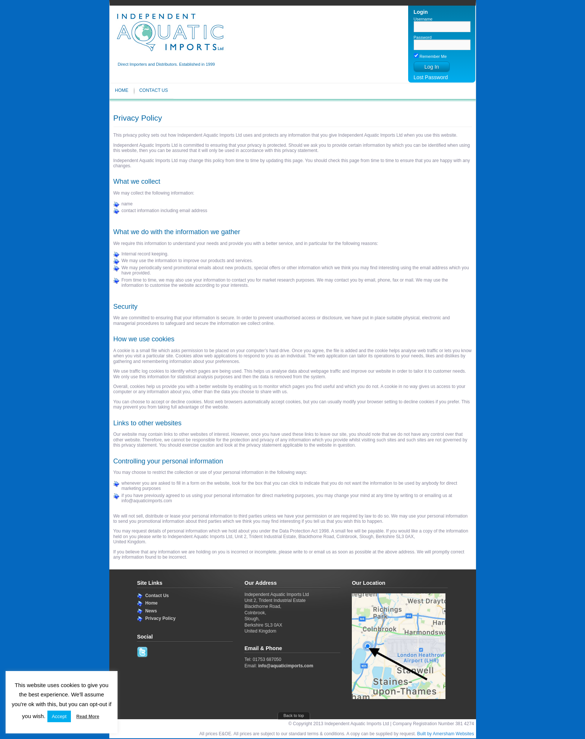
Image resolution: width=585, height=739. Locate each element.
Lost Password (431, 77)
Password (423, 37)
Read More (87, 716)
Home (121, 90)
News (151, 611)
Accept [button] (59, 716)
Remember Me (430, 56)
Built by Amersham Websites (445, 733)
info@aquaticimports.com (285, 665)
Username (423, 19)
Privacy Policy (160, 618)
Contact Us (153, 90)
